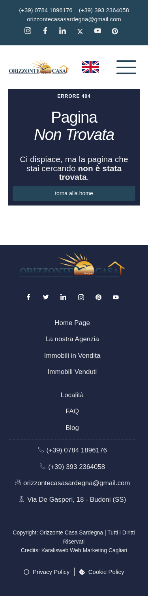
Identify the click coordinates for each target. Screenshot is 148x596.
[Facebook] (48, 31)
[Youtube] (116, 297)
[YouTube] (100, 31)
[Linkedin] (65, 31)
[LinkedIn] (63, 297)
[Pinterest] (118, 31)
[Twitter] (83, 31)
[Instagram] (30, 31)
